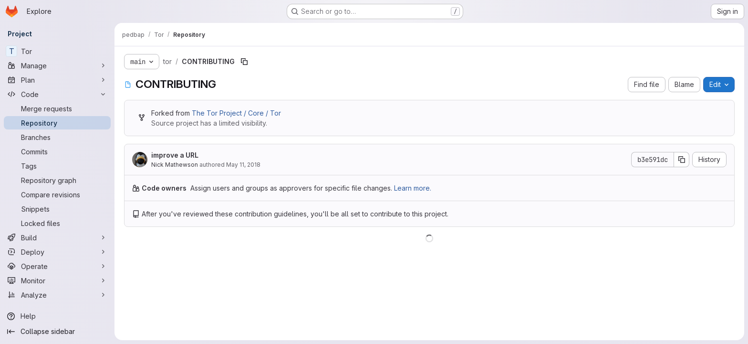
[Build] (57, 237)
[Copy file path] (244, 61)
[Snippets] (57, 208)
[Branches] (57, 137)
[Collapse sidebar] (57, 331)
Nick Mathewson (174, 164)
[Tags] (57, 165)
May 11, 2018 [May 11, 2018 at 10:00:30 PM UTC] (243, 164)
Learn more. (412, 188)
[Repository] (57, 122)
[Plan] (57, 79)
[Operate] (57, 266)
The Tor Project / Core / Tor (236, 113)
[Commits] (57, 151)
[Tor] (57, 51)
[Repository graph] (57, 180)
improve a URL (174, 155)
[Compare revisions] (57, 194)
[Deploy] (57, 251)
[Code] (57, 94)
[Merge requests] (57, 108)
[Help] (57, 316)
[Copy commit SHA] (681, 159)
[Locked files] (57, 223)
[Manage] (57, 65)
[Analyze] (57, 294)
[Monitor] (57, 280)
